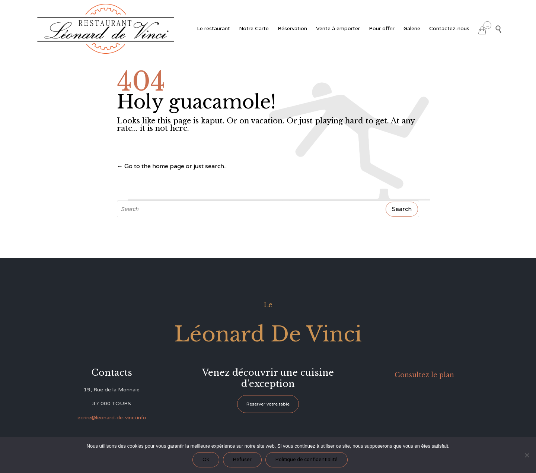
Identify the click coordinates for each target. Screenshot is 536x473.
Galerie (411, 28)
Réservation (292, 28)
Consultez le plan (424, 375)
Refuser (242, 460)
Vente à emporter (338, 28)
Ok (205, 460)
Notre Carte (254, 28)
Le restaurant (213, 28)
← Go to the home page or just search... (172, 166)
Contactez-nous (449, 28)
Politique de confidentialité (306, 460)
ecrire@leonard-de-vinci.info (111, 417)
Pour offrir (382, 28)
